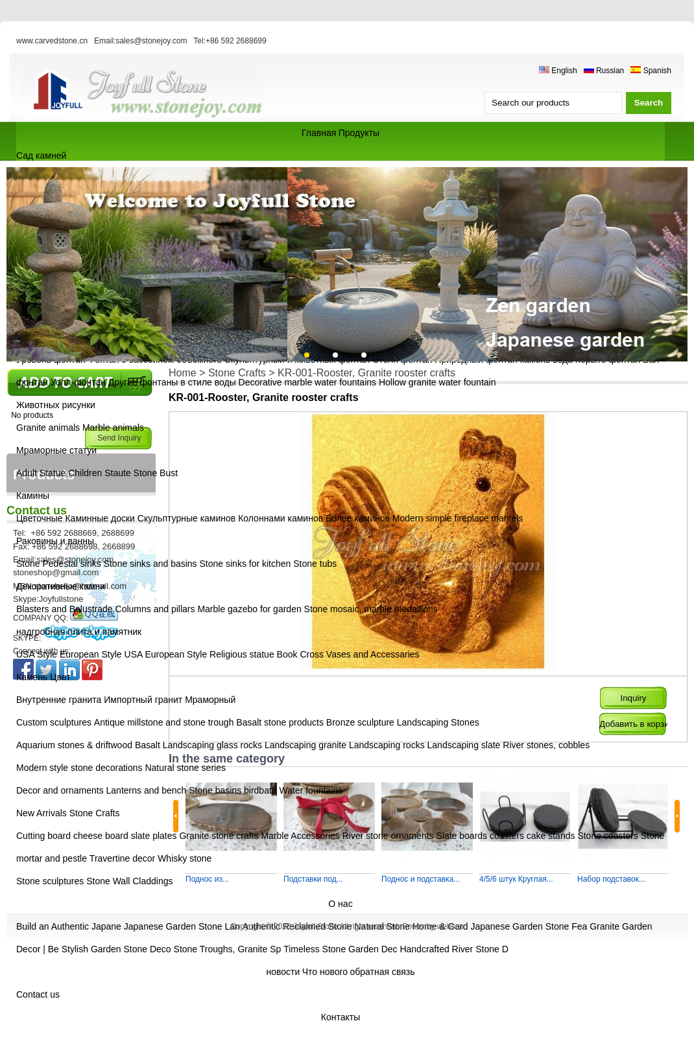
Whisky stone (184, 858)
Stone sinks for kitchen (245, 563)
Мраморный (210, 699)
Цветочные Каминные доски (77, 518)
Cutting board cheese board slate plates (96, 836)
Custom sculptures (53, 722)
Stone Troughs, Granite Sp (227, 949)
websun (450, 926)
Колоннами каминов (282, 518)
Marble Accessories (300, 836)
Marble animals (113, 427)
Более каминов (358, 518)
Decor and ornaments (60, 790)
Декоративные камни (60, 586)
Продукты (359, 133)
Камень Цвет (43, 677)
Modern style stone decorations (79, 767)
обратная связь (382, 972)
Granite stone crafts (218, 836)
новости (283, 972)
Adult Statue (41, 473)
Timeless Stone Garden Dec (340, 949)
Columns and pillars (155, 609)
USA (134, 654)
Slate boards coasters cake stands (505, 836)
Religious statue (241, 654)
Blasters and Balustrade (64, 609)
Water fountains (311, 790)
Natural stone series (185, 767)
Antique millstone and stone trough (164, 722)
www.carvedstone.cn (52, 40)
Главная (319, 133)
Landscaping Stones (438, 722)
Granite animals (48, 427)
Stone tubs (315, 563)
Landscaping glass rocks (212, 745)
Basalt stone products (280, 722)
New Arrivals (41, 813)
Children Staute (99, 473)
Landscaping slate (464, 745)
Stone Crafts (94, 813)
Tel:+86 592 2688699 (229, 40)
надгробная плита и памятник (78, 631)
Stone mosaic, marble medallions (371, 609)
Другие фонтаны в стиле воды (172, 382)
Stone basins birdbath (232, 790)
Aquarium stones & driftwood (74, 745)
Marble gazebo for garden (249, 609)
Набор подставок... (611, 879)
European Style (91, 654)
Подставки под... (313, 879)
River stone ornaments (388, 836)
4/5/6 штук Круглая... (516, 879)
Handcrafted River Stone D (454, 949)
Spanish (650, 70)
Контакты (340, 1017)
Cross (312, 654)
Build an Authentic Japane (68, 926)
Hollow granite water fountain (437, 382)
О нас (340, 904)
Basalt (147, 745)
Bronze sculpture (360, 722)
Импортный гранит (143, 699)
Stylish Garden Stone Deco (116, 949)
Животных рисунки (55, 405)
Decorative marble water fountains (307, 382)
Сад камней (41, 155)
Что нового (325, 972)
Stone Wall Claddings (129, 881)
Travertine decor (122, 858)
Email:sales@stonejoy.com (140, 40)
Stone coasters (607, 836)
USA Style (36, 654)
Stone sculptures (50, 881)
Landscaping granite (305, 745)
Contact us (38, 994)
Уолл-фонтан (79, 382)
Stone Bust (156, 473)
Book (287, 654)
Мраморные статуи (56, 450)
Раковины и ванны (55, 541)
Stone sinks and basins (150, 563)
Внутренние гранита (58, 699)
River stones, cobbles (546, 745)
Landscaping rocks (387, 745)
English (558, 70)
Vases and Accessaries (373, 654)
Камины (32, 495)
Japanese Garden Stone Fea (528, 926)
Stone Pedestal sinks (58, 563)
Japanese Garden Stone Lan (182, 926)
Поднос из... (207, 879)
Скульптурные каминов (188, 518)
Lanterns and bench (146, 790)
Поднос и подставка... (420, 879)
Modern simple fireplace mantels (457, 518)
